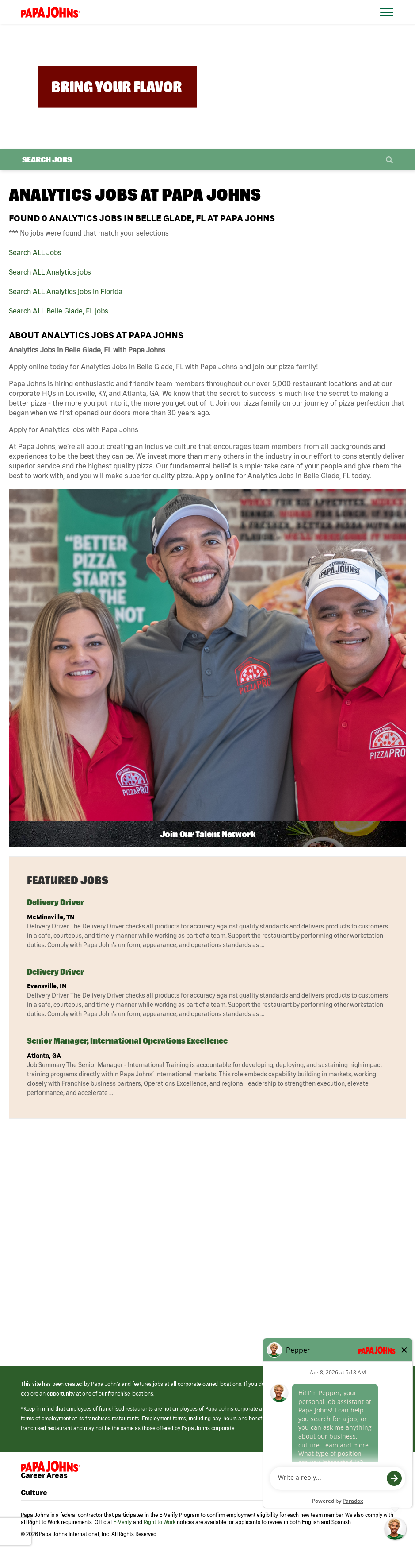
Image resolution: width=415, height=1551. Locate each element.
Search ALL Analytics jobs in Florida (65, 291)
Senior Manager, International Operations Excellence (127, 1040)
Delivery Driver (55, 902)
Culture (34, 1492)
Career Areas (44, 1475)
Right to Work (159, 1522)
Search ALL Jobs (35, 252)
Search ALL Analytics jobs (50, 272)
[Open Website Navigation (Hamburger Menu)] (390, 23)
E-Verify (122, 1522)
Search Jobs (47, 159)
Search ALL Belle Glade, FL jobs (58, 311)
